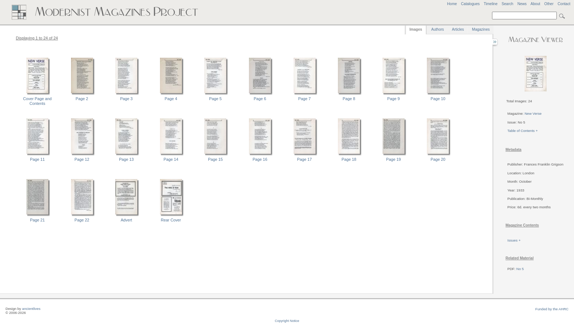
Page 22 (82, 220)
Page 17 (304, 159)
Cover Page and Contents (37, 101)
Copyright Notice (287, 321)
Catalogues (470, 4)
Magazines (480, 29)
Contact (564, 4)
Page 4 (171, 98)
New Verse (533, 113)
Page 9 (393, 98)
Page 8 (349, 98)
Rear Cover (171, 220)
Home (452, 4)
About (535, 4)
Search (507, 4)
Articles (458, 29)
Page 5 (215, 98)
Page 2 (82, 98)
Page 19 (393, 159)
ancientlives (31, 309)
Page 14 (171, 159)
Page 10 (437, 98)
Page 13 (126, 159)
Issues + (514, 240)
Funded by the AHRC (552, 309)
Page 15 (215, 159)
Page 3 (126, 98)
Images (416, 29)
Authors (437, 29)
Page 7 (304, 98)
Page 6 (260, 98)
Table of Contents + (522, 131)
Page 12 (82, 159)
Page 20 (437, 159)
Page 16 (260, 159)
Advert (126, 220)
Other (549, 4)
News (521, 4)
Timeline (490, 4)
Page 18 (349, 159)
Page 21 (37, 220)
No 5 (520, 269)
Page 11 (37, 159)
